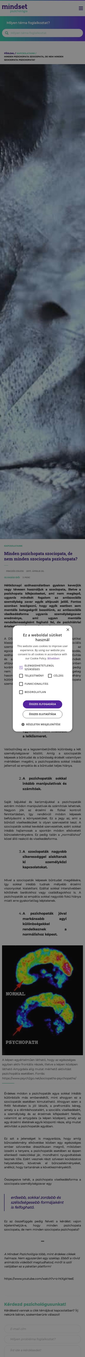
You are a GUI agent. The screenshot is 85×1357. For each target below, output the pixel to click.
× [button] (67, 629)
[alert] (42, 678)
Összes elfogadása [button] (42, 704)
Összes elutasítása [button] (42, 714)
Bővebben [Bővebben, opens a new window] (54, 658)
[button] (43, 724)
